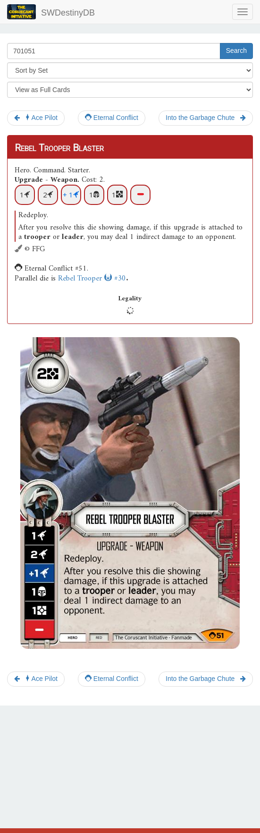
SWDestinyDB (51, 11)
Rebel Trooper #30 (92, 278)
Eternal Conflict (111, 117)
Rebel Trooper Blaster (59, 147)
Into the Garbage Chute (206, 117)
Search (236, 50)
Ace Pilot (36, 117)
